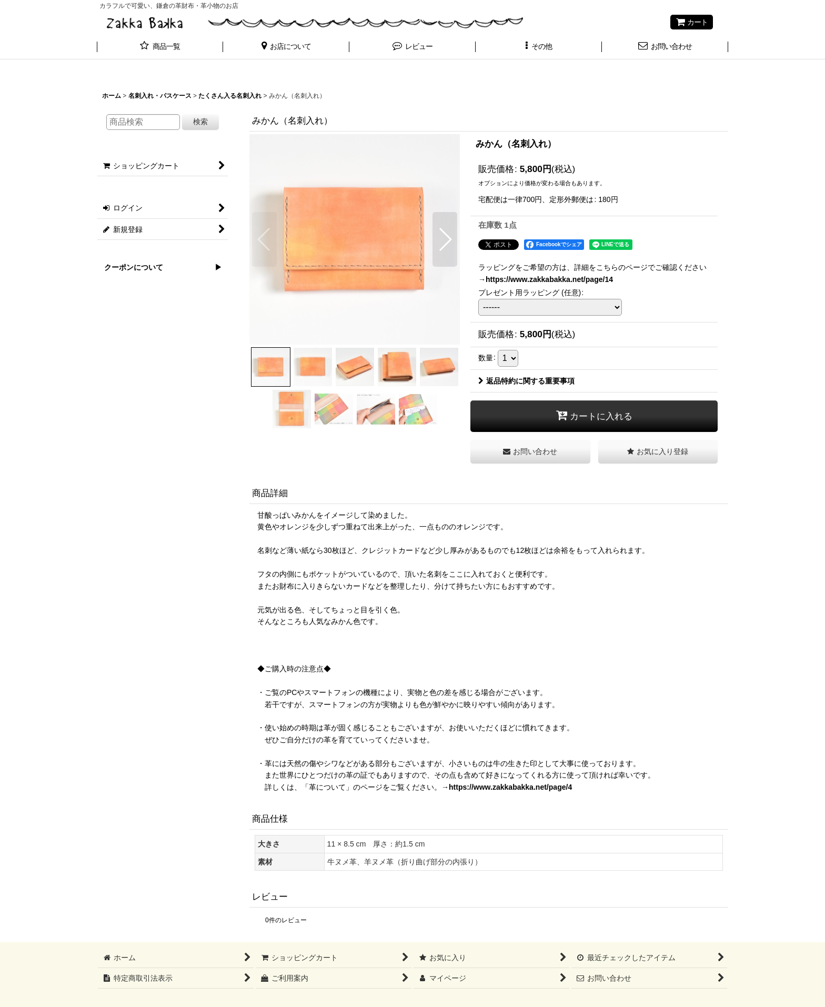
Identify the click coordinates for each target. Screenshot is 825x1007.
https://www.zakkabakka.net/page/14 (549, 279)
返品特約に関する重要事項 (526, 381)
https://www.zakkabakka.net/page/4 (510, 787)
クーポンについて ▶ (159, 267)
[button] (286, 47)
